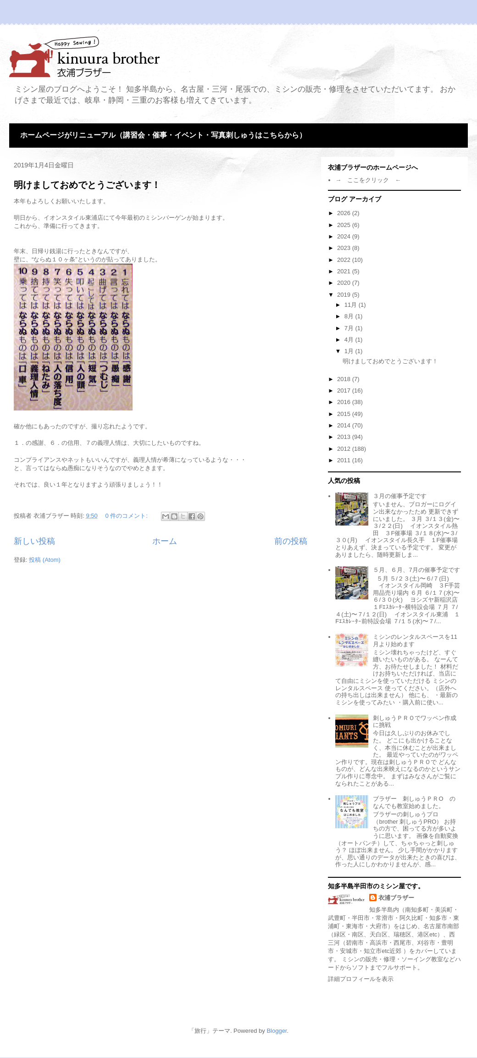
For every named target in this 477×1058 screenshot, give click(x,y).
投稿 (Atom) (45, 559)
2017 (344, 390)
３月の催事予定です (400, 496)
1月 (349, 351)
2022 (344, 259)
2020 (344, 282)
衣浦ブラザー (396, 897)
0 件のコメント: (127, 515)
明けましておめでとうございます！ (87, 185)
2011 (344, 460)
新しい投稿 (34, 541)
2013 (344, 436)
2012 (344, 448)
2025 (344, 225)
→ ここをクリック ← (368, 180)
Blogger (276, 1030)
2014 (344, 425)
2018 (344, 379)
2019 (344, 294)
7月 (349, 328)
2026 (344, 213)
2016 (344, 402)
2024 (344, 236)
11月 (351, 304)
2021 (344, 271)
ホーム (164, 541)
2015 (344, 413)
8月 (349, 316)
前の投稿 (290, 541)
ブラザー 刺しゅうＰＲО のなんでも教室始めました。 (414, 802)
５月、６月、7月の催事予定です (416, 569)
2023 (344, 247)
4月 (349, 339)
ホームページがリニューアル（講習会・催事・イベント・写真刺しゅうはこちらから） (163, 135)
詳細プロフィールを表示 (361, 978)
